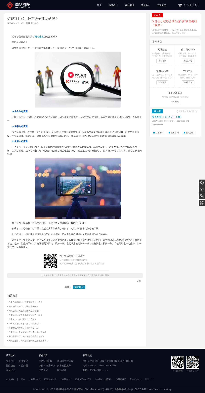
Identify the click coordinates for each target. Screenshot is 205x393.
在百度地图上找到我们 (188, 111)
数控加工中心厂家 (83, 379)
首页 (99, 5)
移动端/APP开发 (65, 361)
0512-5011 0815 (202, 189)
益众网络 (162, 5)
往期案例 (129, 5)
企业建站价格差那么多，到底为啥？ (25, 324)
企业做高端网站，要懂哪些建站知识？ (26, 302)
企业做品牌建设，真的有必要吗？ (24, 328)
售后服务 (190, 133)
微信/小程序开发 (47, 365)
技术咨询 (175, 133)
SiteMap (167, 389)
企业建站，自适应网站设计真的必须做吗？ (28, 332)
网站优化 (166, 97)
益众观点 (145, 5)
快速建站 (184, 97)
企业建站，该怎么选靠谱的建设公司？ (26, 315)
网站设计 (61, 370)
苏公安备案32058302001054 (148, 389)
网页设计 (175, 97)
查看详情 (162, 61)
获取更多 (175, 102)
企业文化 (23, 361)
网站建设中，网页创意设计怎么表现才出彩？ (29, 341)
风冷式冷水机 (136, 379)
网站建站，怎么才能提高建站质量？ (25, 311)
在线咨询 (202, 183)
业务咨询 (159, 133)
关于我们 (10, 361)
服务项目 (113, 5)
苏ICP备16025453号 (95, 389)
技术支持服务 (64, 365)
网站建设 (35, 23)
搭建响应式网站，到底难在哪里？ (24, 306)
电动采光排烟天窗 (103, 379)
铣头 (23, 379)
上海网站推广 (66, 379)
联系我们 (10, 370)
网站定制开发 (45, 361)
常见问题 (23, 365)
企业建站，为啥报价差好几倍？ (23, 319)
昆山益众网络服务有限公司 (60, 389)
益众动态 (10, 365)
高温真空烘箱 (50, 379)
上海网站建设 (35, 379)
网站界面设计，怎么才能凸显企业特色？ (27, 336)
